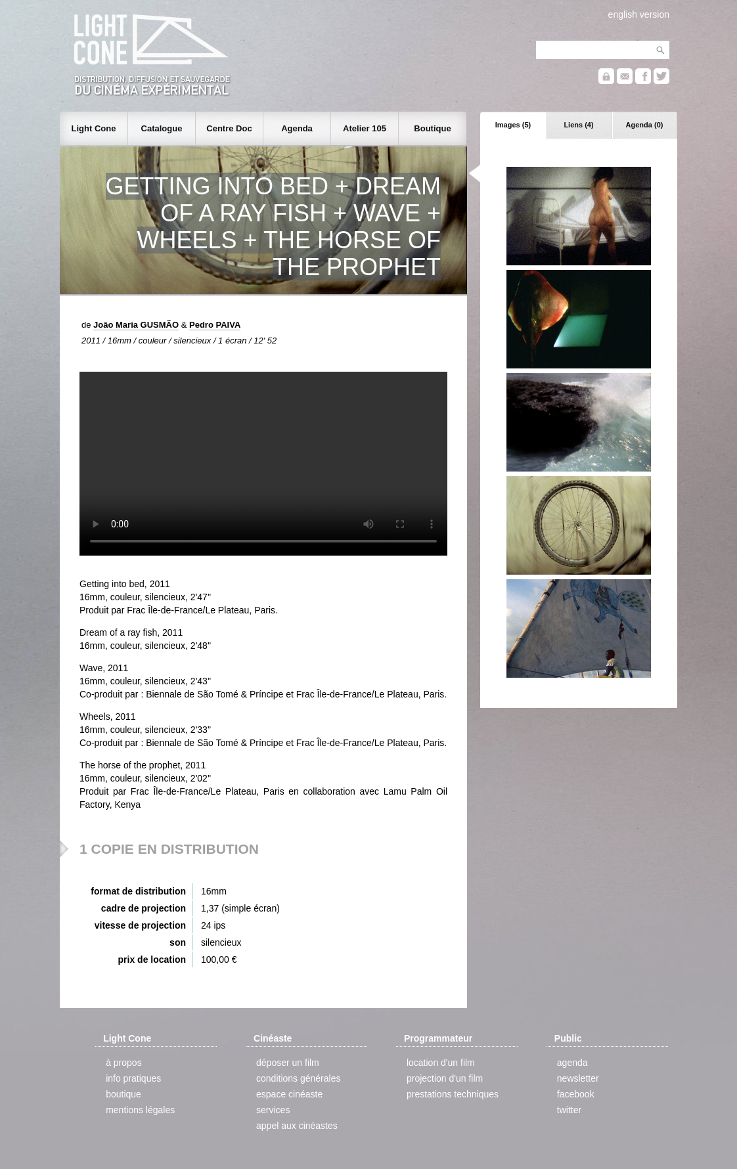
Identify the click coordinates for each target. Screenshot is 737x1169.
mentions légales (140, 1110)
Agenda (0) (644, 125)
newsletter (578, 1078)
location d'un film (441, 1062)
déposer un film (287, 1062)
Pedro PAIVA (214, 325)
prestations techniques (453, 1094)
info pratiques (133, 1078)
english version (638, 14)
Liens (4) (578, 125)
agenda (572, 1062)
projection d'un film (445, 1078)
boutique (123, 1094)
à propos (123, 1062)
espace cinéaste (289, 1094)
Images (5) (513, 125)
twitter (569, 1110)
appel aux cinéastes (297, 1125)
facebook (575, 1094)
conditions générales (298, 1078)
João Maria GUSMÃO (136, 325)
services (273, 1110)
